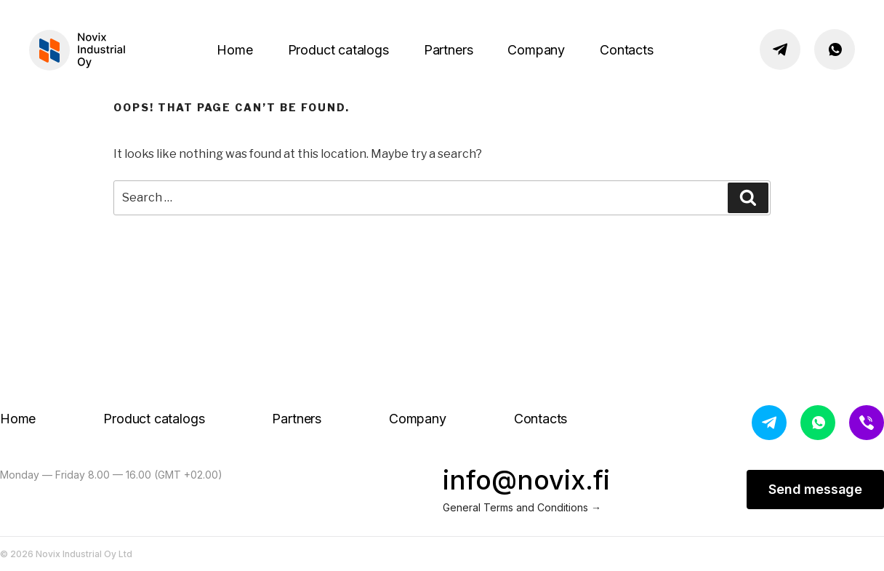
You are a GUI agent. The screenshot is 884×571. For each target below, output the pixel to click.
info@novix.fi (526, 480)
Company (536, 49)
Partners (448, 49)
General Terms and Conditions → (522, 507)
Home (234, 49)
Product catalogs (338, 49)
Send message (815, 489)
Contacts (627, 49)
